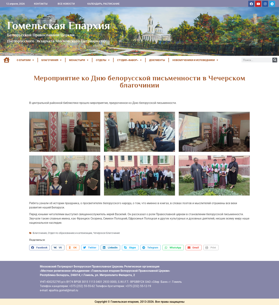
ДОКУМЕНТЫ (157, 60)
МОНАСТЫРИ (78, 60)
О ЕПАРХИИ (25, 60)
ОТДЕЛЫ (103, 60)
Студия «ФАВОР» (129, 60)
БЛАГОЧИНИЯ (51, 60)
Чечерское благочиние (106, 233)
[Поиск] (274, 60)
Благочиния (40, 233)
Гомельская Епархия (58, 25)
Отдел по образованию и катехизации (70, 233)
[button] (39, 247)
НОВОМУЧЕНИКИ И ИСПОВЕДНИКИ (195, 60)
